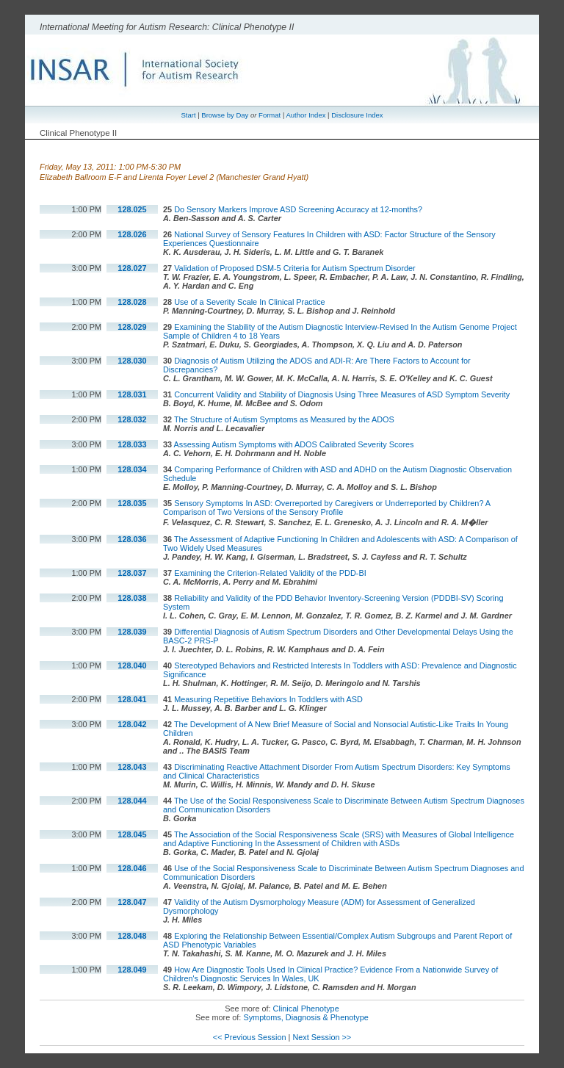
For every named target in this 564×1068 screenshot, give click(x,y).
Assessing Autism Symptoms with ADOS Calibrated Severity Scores (294, 444)
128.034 (132, 469)
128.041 (132, 699)
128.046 (132, 868)
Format (269, 115)
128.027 (132, 268)
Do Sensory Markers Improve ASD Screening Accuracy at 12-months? (298, 209)
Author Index (305, 115)
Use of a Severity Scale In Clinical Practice (249, 301)
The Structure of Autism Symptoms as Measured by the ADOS (284, 419)
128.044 (132, 800)
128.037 (132, 573)
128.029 (132, 326)
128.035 (132, 503)
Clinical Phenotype (306, 1008)
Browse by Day (224, 115)
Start (188, 115)
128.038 (132, 597)
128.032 (132, 419)
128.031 (132, 394)
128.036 (132, 539)
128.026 (132, 234)
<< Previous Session (249, 1037)
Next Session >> (321, 1037)
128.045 (132, 834)
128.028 (132, 301)
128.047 (132, 902)
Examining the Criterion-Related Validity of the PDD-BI (270, 573)
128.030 (132, 360)
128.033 (132, 444)
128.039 (132, 631)
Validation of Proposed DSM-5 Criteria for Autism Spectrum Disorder (295, 268)
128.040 (132, 665)
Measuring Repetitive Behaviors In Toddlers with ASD (268, 699)
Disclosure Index (357, 115)
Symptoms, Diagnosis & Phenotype (305, 1017)
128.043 (132, 766)
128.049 (132, 969)
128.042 (132, 724)
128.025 (132, 209)
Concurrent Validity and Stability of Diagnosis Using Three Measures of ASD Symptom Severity (342, 394)
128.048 (132, 935)
